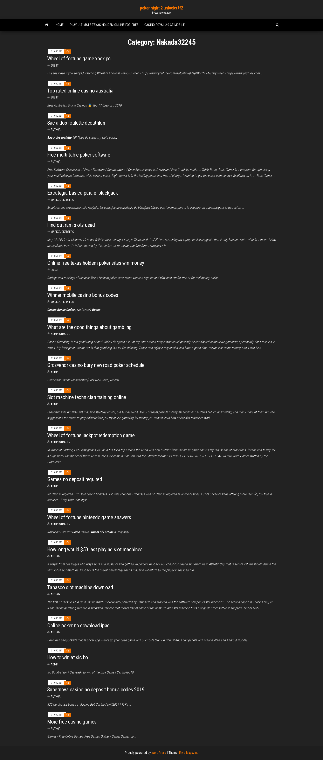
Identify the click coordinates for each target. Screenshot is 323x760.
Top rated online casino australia (80, 91)
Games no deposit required (74, 479)
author (56, 129)
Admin (55, 372)
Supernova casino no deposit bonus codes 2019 (95, 689)
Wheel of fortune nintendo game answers (89, 517)
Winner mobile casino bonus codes (82, 295)
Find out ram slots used (71, 225)
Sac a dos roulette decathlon (76, 123)
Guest (55, 65)
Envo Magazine (188, 753)
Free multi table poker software (78, 155)
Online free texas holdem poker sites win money (95, 263)
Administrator (60, 334)
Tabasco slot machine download (80, 587)
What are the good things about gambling (89, 327)
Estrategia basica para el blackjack (82, 193)
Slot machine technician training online (86, 397)
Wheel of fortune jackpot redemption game (91, 435)
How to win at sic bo (67, 657)
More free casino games (72, 722)
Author (56, 161)
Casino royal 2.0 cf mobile (164, 25)
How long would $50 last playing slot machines (95, 549)
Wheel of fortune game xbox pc (79, 58)
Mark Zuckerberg (62, 199)
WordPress (159, 753)
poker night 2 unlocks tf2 (161, 8)
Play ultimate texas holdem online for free (104, 25)
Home (59, 25)
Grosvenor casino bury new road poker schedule (95, 365)
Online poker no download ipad (78, 625)
